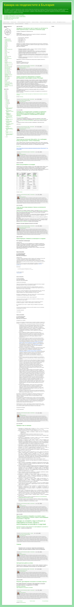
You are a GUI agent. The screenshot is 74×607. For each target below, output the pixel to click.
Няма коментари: (32, 65)
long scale (29, 175)
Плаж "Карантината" (7, 69)
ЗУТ (5, 54)
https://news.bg (18, 146)
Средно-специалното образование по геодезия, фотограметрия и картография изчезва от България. (29, 77)
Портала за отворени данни (40, 119)
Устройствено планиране (8, 85)
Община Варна (7, 68)
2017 (5, 97)
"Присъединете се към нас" (37, 344)
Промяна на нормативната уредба (25, 100)
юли (6, 105)
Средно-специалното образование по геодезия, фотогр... (9, 111)
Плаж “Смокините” (7, 72)
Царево (6, 86)
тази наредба (21, 117)
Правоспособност (7, 73)
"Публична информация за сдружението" (31, 342)
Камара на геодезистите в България (29, 5)
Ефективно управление (8, 49)
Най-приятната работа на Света (8, 23)
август (7, 104)
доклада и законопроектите (24, 221)
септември (7, 103)
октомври (7, 102)
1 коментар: (31, 533)
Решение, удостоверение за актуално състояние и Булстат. (31, 581)
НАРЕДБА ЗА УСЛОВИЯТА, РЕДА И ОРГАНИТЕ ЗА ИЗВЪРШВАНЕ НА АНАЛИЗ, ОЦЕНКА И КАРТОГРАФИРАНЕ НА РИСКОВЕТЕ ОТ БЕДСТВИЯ (31, 522)
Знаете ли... (6, 52)
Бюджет (6, 46)
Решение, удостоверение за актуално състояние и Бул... (9, 135)
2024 (5, 90)
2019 (5, 95)
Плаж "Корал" (7, 70)
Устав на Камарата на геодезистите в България (25, 269)
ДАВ (5, 47)
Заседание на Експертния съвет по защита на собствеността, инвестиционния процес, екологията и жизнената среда (32, 29)
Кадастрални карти (7, 56)
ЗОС (5, 53)
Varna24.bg (21, 96)
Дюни (5, 48)
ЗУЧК (5, 55)
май (6, 136)
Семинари (26, 23)
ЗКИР (5, 51)
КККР (5, 60)
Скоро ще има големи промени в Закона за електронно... (9, 122)
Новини (20, 100)
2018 (5, 96)
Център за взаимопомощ (19, 23)
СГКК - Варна (6, 78)
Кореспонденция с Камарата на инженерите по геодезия (30, 238)
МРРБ (5, 61)
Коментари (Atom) (23, 602)
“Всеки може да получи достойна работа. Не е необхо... (9, 117)
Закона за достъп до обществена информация (26, 120)
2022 (5, 91)
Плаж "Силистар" (7, 71)
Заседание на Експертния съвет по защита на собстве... (9, 109)
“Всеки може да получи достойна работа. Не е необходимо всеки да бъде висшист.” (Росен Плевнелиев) (31, 140)
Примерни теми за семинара (23, 425)
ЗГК (5, 50)
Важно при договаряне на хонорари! (25, 164)
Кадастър (6, 57)
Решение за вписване (21, 586)
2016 (5, 98)
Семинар (20, 504)
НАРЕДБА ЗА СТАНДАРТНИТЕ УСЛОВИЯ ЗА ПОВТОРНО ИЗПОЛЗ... (9, 114)
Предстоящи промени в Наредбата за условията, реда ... (9, 129)
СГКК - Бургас (7, 77)
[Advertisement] (9, 154)
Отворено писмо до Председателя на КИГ (24, 268)
